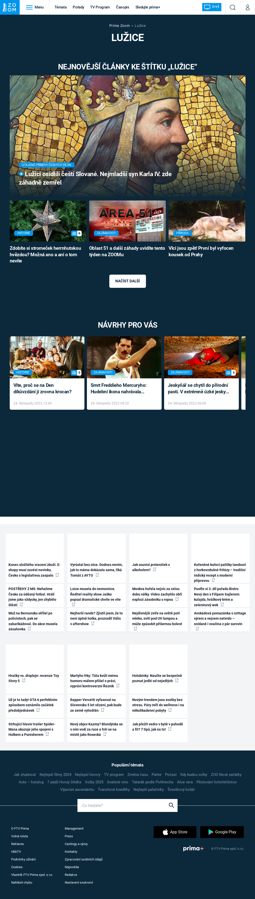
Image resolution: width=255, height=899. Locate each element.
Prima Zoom (119, 26)
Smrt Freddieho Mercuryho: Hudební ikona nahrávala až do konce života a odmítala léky (121, 389)
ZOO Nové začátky (226, 774)
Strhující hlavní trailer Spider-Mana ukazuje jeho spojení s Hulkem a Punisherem (31, 729)
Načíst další (127, 281)
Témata (60, 7)
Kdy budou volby (193, 774)
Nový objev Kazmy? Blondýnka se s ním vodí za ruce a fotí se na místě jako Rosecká (96, 729)
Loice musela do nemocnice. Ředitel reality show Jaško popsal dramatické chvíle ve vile (95, 596)
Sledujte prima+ (147, 7)
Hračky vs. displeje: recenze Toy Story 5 (33, 678)
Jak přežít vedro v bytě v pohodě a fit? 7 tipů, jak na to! (157, 726)
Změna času (138, 774)
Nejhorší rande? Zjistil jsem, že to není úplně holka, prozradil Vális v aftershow (96, 618)
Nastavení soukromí (79, 882)
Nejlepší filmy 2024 (55, 774)
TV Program (100, 7)
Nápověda (72, 867)
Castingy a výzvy (76, 844)
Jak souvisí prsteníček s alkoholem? (151, 567)
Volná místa (19, 836)
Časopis (122, 7)
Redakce (71, 875)
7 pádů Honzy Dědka (64, 782)
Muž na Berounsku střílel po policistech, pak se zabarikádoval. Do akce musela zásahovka (33, 621)
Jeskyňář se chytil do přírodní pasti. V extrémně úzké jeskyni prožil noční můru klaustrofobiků (199, 389)
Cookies (17, 867)
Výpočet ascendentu (77, 789)
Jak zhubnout (25, 774)
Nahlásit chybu (21, 882)
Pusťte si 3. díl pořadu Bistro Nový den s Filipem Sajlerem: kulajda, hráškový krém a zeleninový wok (217, 597)
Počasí (171, 774)
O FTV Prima (20, 828)
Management (74, 828)
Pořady (78, 7)
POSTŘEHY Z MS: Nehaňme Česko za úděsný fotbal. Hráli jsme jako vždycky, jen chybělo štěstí (32, 597)
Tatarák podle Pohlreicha (152, 782)
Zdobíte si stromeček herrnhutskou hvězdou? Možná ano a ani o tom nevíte (45, 255)
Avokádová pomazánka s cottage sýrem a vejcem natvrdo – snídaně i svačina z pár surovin (220, 620)
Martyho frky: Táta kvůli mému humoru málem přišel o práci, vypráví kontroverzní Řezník (95, 681)
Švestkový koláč (181, 789)
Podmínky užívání (23, 859)
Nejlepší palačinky (148, 789)
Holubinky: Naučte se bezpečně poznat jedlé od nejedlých (157, 678)
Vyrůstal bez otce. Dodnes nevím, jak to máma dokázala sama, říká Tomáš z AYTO (96, 570)
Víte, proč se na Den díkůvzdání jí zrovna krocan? (42, 389)
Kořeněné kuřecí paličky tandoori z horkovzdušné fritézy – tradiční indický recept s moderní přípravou (220, 573)
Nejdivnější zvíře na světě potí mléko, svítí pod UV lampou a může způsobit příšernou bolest (157, 620)
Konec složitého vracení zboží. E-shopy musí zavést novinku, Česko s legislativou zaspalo (34, 570)
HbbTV (16, 851)
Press (69, 836)
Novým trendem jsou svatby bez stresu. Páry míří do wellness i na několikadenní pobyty (158, 705)
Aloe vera (185, 782)
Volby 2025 (94, 782)
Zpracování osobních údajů (84, 859)
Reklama (17, 844)
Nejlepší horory (87, 774)
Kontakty (71, 851)
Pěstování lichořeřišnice (216, 782)
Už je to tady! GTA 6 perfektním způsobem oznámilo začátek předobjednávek (32, 705)
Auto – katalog (31, 782)
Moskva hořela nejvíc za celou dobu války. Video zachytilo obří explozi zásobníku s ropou (157, 594)
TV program (114, 774)
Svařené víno (117, 782)
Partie (156, 774)
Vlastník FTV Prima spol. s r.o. (32, 875)
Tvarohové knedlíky (114, 789)
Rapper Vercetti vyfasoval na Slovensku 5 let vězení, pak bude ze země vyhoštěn (96, 705)
